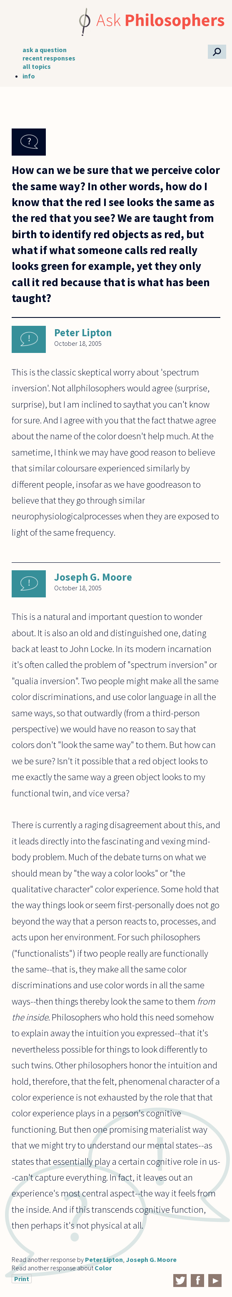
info (28, 76)
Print (21, 1278)
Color (103, 1268)
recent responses (48, 58)
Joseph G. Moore (93, 577)
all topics (36, 66)
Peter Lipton (83, 332)
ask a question (44, 49)
